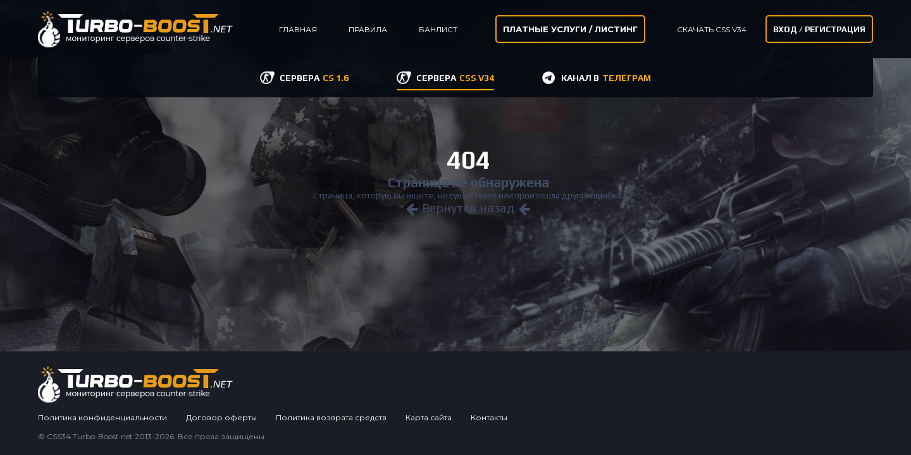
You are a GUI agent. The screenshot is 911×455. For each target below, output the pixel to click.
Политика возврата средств (331, 417)
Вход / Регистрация (819, 29)
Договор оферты (221, 417)
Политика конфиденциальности (102, 417)
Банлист (438, 29)
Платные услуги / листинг (570, 29)
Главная (298, 29)
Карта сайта (429, 417)
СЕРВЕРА (314, 78)
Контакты (489, 417)
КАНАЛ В (606, 78)
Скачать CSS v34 (712, 29)
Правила (368, 29)
